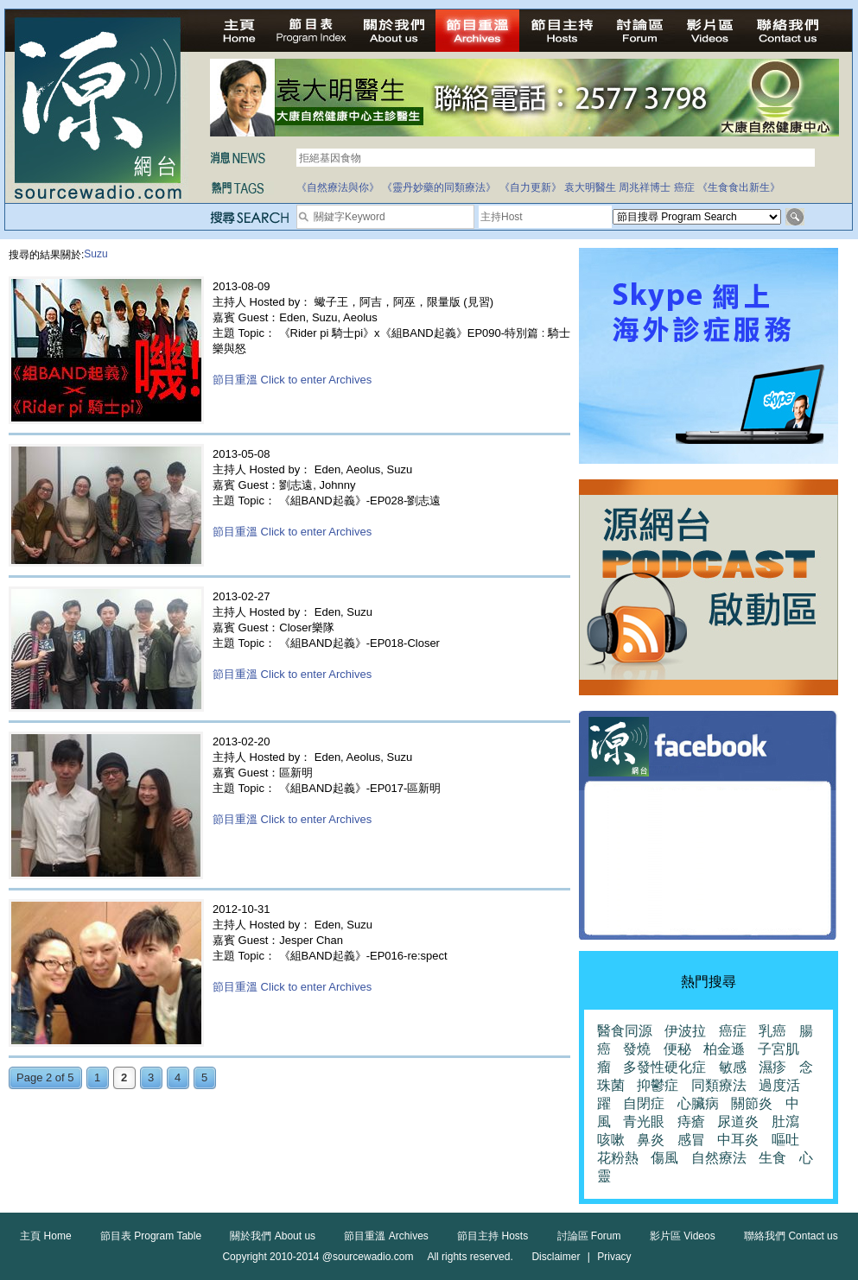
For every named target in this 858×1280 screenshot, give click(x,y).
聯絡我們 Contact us (791, 1236)
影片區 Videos (682, 1236)
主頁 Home (45, 1236)
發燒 (637, 1049)
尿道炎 (738, 1121)
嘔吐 (785, 1139)
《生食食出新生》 (738, 187)
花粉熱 (618, 1157)
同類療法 (719, 1085)
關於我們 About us (272, 1236)
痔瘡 (691, 1121)
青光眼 (643, 1121)
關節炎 (751, 1103)
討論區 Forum (589, 1236)
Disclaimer (555, 1257)
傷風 (664, 1157)
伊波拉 (685, 1030)
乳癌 (772, 1030)
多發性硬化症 (664, 1067)
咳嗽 (611, 1139)
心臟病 (698, 1103)
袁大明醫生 (590, 187)
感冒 (691, 1139)
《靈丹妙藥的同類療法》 (439, 187)
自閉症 (643, 1103)
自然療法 (719, 1157)
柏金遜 (724, 1049)
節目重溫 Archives (386, 1236)
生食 (772, 1157)
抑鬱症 (657, 1085)
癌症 (684, 187)
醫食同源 (624, 1030)
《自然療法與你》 (337, 187)
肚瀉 (785, 1121)
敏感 (733, 1067)
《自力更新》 (530, 187)
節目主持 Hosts (492, 1236)
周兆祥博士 (645, 187)
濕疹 (772, 1067)
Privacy (614, 1257)
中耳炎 (738, 1139)
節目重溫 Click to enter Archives (292, 379)
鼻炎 (650, 1139)
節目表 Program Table (150, 1236)
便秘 (677, 1049)
